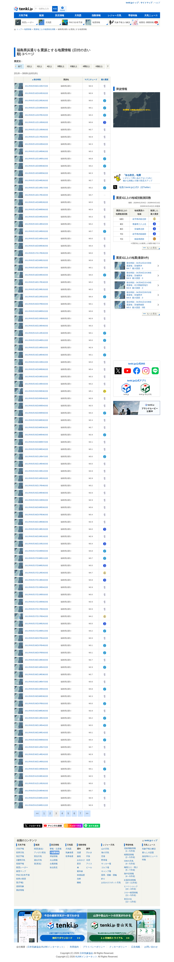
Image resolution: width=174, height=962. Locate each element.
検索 (55, 9)
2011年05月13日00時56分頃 (36, 173)
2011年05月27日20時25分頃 (36, 624)
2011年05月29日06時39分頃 (36, 696)
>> (87, 813)
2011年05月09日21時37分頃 (36, 86)
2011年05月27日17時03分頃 (36, 609)
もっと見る (152, 248)
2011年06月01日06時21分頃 (36, 805)
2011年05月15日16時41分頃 (36, 238)
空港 (103, 856)
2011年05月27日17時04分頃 (36, 616)
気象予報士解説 (149, 849)
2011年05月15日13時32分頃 (36, 224)
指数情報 (96, 15)
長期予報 (20, 864)
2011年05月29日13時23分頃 (36, 718)
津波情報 (54, 856)
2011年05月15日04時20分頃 (36, 217)
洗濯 (79, 852)
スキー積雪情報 (132, 894)
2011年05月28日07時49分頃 (36, 645)
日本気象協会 (34, 947)
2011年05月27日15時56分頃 (36, 602)
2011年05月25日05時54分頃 (36, 406)
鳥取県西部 (139, 239)
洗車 (79, 879)
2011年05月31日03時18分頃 (36, 776)
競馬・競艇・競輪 (109, 875)
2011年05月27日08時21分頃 (36, 558)
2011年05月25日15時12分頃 (36, 471)
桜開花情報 (132, 856)
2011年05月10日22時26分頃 (36, 100)
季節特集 (132, 15)
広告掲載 (135, 947)
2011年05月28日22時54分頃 (36, 689)
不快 (88, 856)
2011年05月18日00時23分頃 (36, 260)
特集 (144, 859)
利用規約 (74, 947)
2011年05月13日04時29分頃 (36, 180)
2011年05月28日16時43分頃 (36, 667)
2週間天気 (20, 860)
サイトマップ (146, 3)
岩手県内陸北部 (139, 219)
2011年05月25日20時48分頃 (36, 493)
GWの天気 (132, 862)
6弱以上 (86, 66)
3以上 (39, 66)
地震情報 (55, 852)
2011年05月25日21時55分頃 (36, 500)
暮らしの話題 (148, 852)
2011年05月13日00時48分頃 (36, 166)
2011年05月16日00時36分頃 (36, 246)
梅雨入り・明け (132, 868)
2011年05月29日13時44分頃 (36, 725)
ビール (89, 867)
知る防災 (54, 867)
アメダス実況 (40, 852)
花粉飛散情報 (132, 849)
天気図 (78, 15)
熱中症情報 (132, 875)
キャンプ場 (106, 871)
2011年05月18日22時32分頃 (36, 297)
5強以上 (73, 66)
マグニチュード (90, 80)
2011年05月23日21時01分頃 (36, 362)
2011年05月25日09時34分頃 (36, 449)
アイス (89, 864)
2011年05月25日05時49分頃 (36, 398)
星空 (79, 864)
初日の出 (132, 900)
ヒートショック (132, 887)
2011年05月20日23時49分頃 (36, 326)
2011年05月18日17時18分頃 (36, 282)
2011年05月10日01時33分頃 (36, 93)
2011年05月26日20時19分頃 (36, 536)
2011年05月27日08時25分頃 (36, 565)
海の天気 (105, 852)
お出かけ (81, 860)
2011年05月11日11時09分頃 (36, 130)
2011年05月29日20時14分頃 (36, 732)
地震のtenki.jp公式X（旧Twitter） (135, 187)
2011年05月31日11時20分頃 (36, 783)
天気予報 (23, 15)
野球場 (104, 860)
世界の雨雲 (21, 879)
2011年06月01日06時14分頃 (36, 798)
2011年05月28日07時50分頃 (36, 653)
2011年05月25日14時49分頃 (36, 464)
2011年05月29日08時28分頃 (36, 711)
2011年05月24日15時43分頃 (36, 384)
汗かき (89, 852)
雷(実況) (37, 864)
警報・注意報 (55, 849)
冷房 (88, 860)
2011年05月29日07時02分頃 (36, 703)
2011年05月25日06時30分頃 (36, 420)
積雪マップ (21, 871)
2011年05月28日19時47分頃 (36, 682)
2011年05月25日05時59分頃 (36, 413)
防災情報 (59, 15)
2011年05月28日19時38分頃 (36, 674)
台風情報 (54, 864)
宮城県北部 (139, 229)
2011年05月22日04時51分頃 (36, 340)
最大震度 (104, 80)
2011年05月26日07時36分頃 (36, 515)
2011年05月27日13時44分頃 (36, 580)
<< (37, 813)
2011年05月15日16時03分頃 (36, 231)
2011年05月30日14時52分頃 (36, 762)
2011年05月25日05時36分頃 (36, 391)
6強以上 (99, 66)
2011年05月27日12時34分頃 (36, 573)
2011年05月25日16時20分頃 (36, 478)
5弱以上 (60, 66)
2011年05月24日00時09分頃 (36, 369)
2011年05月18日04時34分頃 (36, 275)
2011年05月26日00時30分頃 (36, 507)
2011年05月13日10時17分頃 (36, 188)
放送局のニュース (150, 856)
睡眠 (79, 882)
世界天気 (20, 852)
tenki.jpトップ (132, 3)
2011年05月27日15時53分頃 (36, 594)
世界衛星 (69, 856)
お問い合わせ (151, 947)
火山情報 (54, 860)
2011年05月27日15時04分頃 (36, 587)
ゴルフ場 (105, 867)
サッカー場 (106, 864)
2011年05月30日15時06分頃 (36, 769)
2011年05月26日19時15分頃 (36, 529)
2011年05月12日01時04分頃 (36, 144)
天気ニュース (151, 15)
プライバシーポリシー (94, 947)
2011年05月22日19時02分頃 (36, 347)
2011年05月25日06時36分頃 (36, 427)
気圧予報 (20, 856)
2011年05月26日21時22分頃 (36, 544)
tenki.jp (23, 9)
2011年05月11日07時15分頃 (36, 115)
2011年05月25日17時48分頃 (36, 485)
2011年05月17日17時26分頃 (36, 253)
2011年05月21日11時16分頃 (36, 333)
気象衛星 (69, 852)
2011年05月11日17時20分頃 (36, 137)
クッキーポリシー (118, 947)
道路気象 (20, 886)
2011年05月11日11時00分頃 (36, 122)
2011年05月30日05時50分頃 (36, 740)
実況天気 (38, 856)
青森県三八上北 (139, 224)
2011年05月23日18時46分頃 (36, 355)
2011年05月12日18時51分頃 (36, 159)
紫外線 (80, 871)
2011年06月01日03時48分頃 (36, 791)
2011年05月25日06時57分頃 (36, 442)
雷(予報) (19, 882)
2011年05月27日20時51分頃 (36, 631)
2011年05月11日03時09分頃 (36, 108)
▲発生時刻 (36, 80)
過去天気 (38, 860)
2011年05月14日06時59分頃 (36, 209)
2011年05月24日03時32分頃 (36, 377)
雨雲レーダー (22, 867)
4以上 (49, 66)
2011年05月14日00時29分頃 (36, 202)
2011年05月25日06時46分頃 (36, 435)
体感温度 (81, 875)
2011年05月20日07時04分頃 (36, 304)
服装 (79, 856)
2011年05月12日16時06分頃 (36, 151)
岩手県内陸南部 (139, 234)
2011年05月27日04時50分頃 (36, 551)
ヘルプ (157, 3)
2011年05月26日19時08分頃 (36, 522)
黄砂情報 (20, 890)
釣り (103, 879)
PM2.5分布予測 (23, 875)
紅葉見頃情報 (132, 881)
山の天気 (105, 849)
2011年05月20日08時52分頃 (36, 311)
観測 (41, 15)
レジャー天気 (114, 15)
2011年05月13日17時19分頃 (36, 195)
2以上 (29, 66)
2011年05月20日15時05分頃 (36, 318)
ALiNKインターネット (52, 947)
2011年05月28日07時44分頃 (36, 638)
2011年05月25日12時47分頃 (36, 456)
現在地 (62, 10)
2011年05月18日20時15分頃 (36, 289)
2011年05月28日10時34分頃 (36, 660)
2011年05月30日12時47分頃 (36, 747)
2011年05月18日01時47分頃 (36, 268)
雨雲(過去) (38, 849)
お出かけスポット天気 (111, 882)
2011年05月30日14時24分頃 (36, 754)
